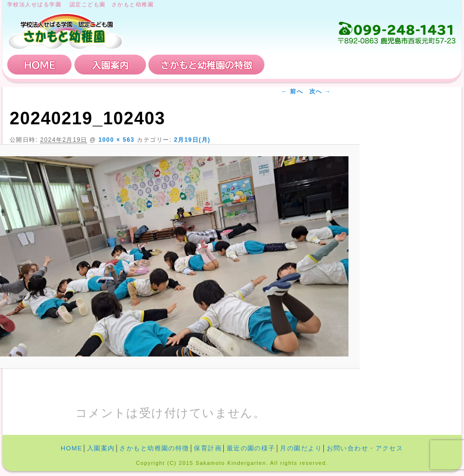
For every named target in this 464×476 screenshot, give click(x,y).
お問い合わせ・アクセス (398, 64)
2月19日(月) (192, 139)
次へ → (320, 91)
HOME (39, 64)
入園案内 (110, 64)
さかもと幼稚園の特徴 (206, 64)
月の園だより (301, 448)
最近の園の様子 (251, 448)
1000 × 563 (117, 139)
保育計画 (302, 64)
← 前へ (292, 91)
